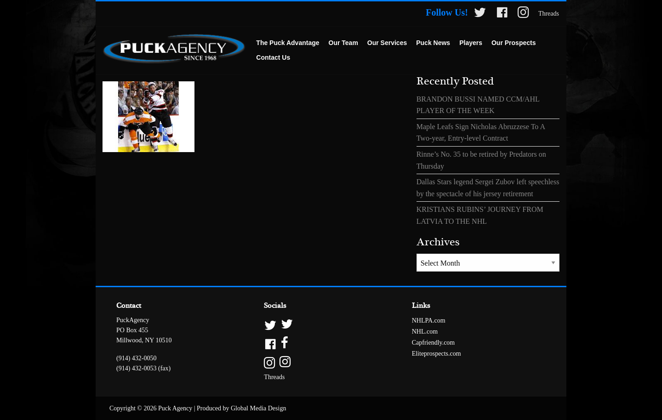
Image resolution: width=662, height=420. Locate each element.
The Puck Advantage (287, 42)
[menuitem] (287, 43)
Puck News (433, 42)
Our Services (387, 42)
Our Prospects (513, 42)
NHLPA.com (428, 320)
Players (470, 42)
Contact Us (273, 57)
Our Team (343, 42)
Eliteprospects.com (436, 353)
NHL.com (425, 331)
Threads (548, 13)
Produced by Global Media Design (241, 408)
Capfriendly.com (433, 342)
